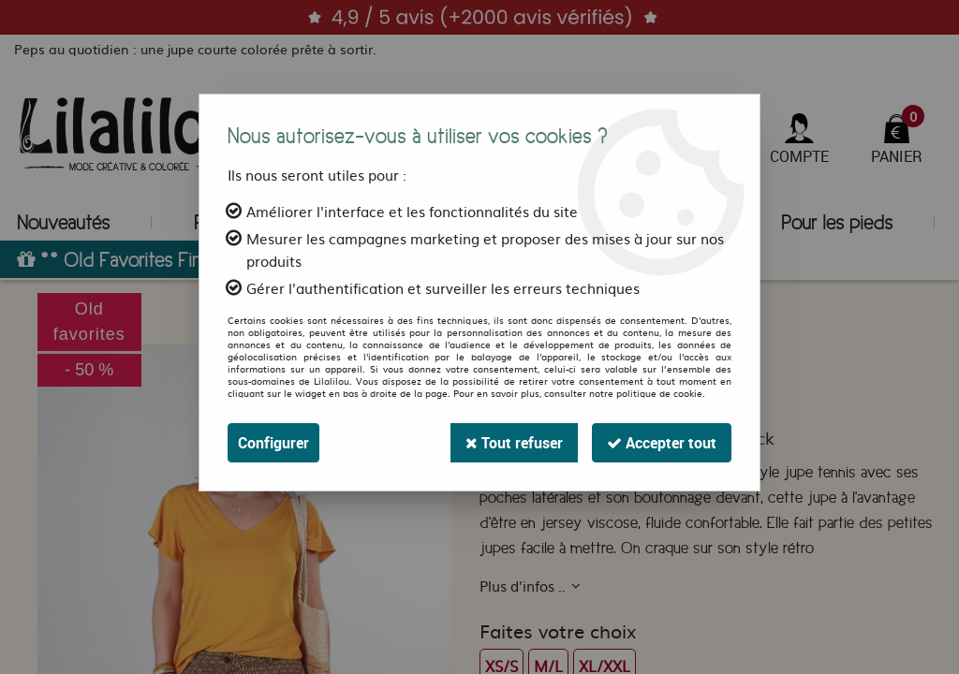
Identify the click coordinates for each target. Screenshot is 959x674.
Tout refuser (514, 442)
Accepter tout (661, 442)
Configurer (273, 442)
